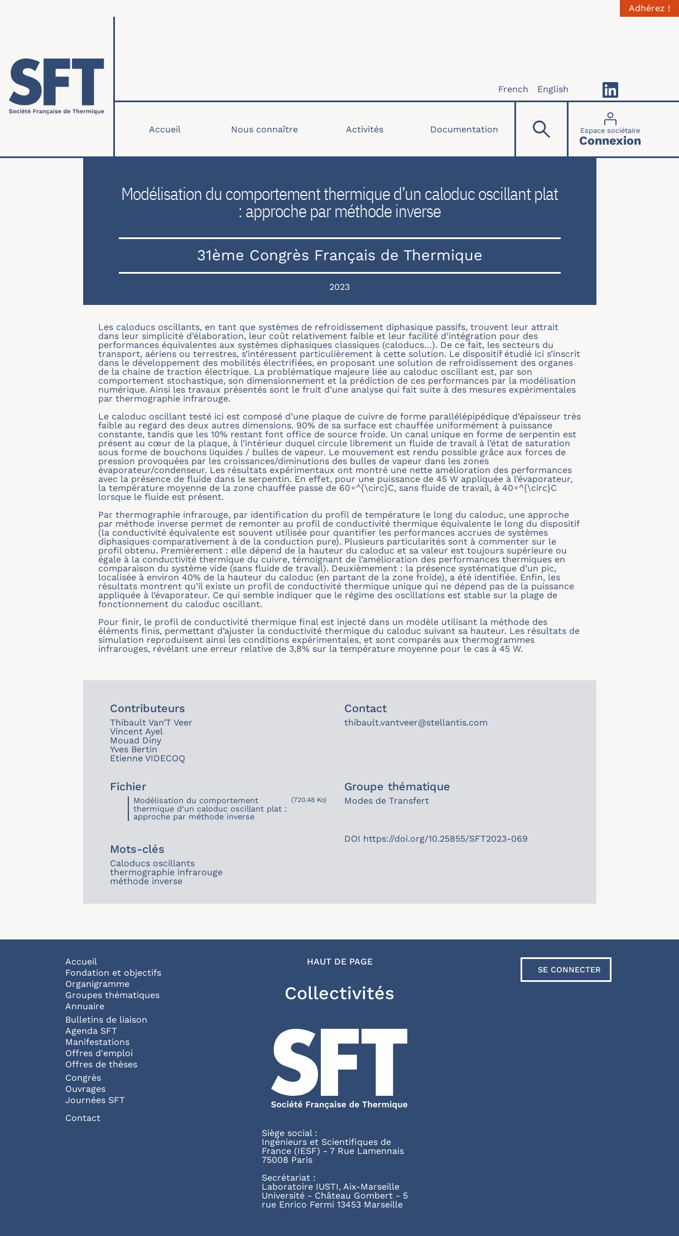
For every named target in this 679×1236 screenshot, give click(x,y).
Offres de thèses (101, 1064)
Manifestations (97, 1042)
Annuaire (84, 1006)
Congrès (83, 1077)
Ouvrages (85, 1089)
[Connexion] (610, 129)
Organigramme (97, 984)
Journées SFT (95, 1100)
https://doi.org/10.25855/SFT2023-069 (445, 838)
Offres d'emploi (99, 1053)
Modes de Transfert (386, 800)
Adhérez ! (649, 8)
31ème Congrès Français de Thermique (340, 255)
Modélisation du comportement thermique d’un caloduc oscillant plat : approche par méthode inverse (210, 808)
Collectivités (339, 993)
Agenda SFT (91, 1030)
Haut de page (340, 961)
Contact (82, 1118)
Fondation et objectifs (113, 972)
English (553, 89)
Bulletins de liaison (106, 1019)
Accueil (165, 129)
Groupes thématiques (112, 995)
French (513, 89)
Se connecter (569, 969)
